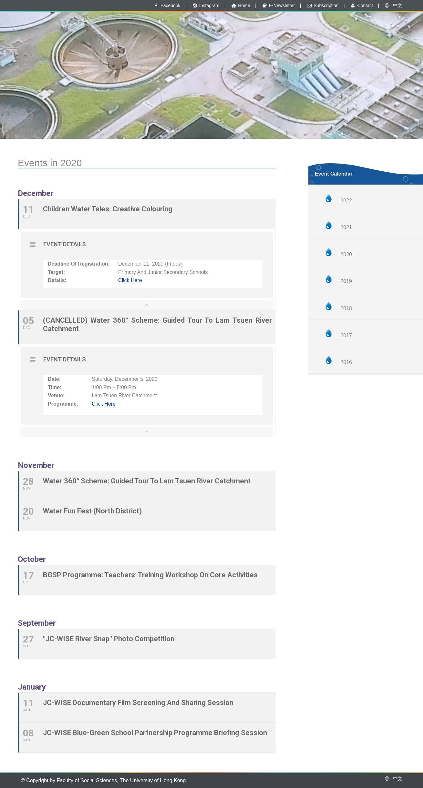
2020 (346, 254)
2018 (346, 308)
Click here (130, 280)
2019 (346, 281)
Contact (361, 5)
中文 (393, 5)
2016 (346, 362)
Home (240, 5)
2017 (346, 335)
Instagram (205, 5)
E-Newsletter (278, 5)
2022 (346, 200)
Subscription (322, 5)
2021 (346, 227)
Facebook (167, 5)
